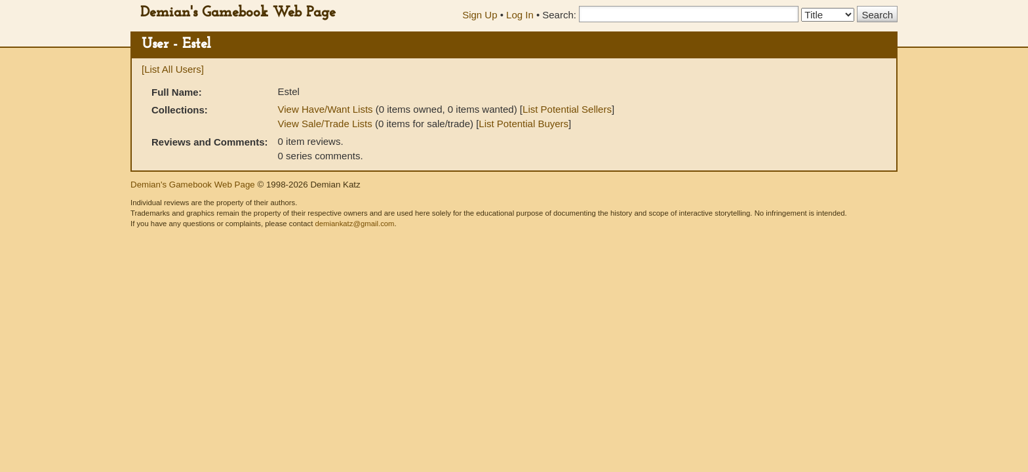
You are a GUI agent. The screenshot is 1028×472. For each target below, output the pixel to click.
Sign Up (479, 14)
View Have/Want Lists (325, 109)
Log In (520, 14)
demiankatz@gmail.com (354, 223)
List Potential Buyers (523, 123)
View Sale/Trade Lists (325, 123)
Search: (559, 14)
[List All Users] (173, 69)
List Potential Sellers (567, 109)
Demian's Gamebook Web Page (238, 12)
